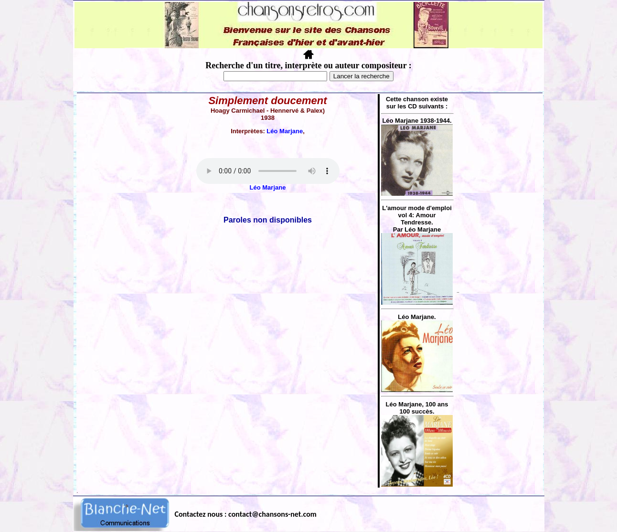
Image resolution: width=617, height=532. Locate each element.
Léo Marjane (284, 131)
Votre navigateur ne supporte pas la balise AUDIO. (268, 171)
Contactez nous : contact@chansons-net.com (246, 514)
